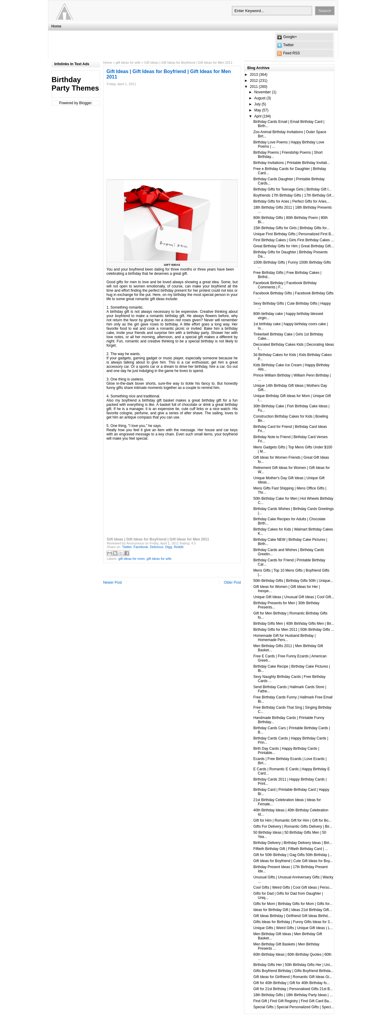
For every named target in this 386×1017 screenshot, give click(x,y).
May (257, 110)
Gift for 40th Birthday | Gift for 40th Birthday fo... (291, 983)
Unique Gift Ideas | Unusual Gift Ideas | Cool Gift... (293, 597)
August (259, 98)
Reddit (178, 547)
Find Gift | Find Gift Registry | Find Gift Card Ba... (292, 1001)
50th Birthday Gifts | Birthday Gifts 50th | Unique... (293, 581)
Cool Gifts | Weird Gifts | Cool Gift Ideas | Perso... (292, 887)
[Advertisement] (161, 45)
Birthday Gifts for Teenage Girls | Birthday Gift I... (292, 189)
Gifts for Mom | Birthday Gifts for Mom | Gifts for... (292, 904)
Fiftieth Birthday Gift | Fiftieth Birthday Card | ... (290, 849)
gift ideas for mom (132, 558)
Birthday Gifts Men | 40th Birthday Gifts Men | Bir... (293, 623)
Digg (168, 547)
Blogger (85, 103)
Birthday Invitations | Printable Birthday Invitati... (291, 163)
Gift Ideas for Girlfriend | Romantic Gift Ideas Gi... (292, 977)
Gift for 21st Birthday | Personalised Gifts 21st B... (293, 989)
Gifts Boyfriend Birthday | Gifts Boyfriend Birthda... (293, 971)
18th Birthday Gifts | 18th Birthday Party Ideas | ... (293, 995)
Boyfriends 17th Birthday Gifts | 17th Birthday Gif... (293, 195)
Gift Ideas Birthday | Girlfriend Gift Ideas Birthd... (292, 916)
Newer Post (112, 582)
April (257, 116)
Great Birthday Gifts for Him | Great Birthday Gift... (293, 246)
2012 (254, 81)
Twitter (288, 45)
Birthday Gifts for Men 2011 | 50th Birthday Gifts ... (293, 629)
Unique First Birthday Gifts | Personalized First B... (293, 234)
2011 (254, 87)
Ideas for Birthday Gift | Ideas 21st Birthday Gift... (292, 910)
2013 (254, 74)
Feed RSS (291, 53)
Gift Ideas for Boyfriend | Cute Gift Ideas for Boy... (293, 861)
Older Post (232, 582)
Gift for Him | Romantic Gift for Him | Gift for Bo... (292, 820)
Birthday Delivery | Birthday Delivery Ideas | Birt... (292, 843)
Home (56, 26)
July (257, 104)
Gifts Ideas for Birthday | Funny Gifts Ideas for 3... (293, 922)
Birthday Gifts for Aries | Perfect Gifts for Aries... (291, 201)
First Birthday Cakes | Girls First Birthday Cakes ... (293, 240)
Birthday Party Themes (75, 83)
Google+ (290, 37)
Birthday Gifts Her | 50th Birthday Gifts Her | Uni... (293, 965)
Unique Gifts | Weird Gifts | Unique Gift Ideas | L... (293, 928)
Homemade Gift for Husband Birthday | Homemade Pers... (284, 638)
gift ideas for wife (128, 62)
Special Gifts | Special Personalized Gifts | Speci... (293, 1007)
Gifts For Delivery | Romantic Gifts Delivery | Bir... (292, 826)
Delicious (156, 547)
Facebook (140, 547)
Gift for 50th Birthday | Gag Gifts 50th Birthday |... (292, 855)
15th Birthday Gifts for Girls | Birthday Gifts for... (291, 228)
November (262, 92)
